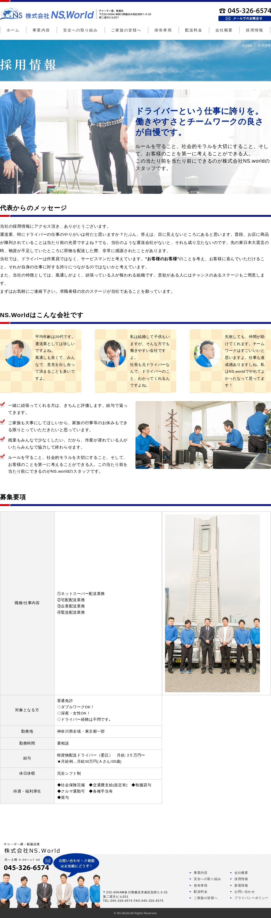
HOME (247, 45)
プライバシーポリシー (251, 898)
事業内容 (41, 30)
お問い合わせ (244, 892)
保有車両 (163, 30)
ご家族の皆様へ (126, 30)
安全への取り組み (80, 30)
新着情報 (241, 885)
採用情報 (254, 30)
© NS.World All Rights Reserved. (135, 913)
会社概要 (224, 30)
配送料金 (193, 30)
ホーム (13, 30)
